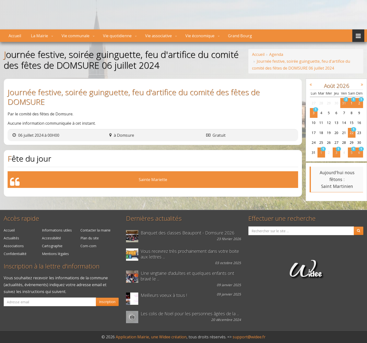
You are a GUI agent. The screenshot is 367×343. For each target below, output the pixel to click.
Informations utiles (57, 230)
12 (329, 122)
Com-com (88, 246)
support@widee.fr (249, 337)
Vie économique (200, 35)
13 (337, 122)
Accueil (15, 35)
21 (344, 132)
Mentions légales (55, 253)
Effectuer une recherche (282, 218)
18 (321, 132)
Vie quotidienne (117, 35)
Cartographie (52, 246)
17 (314, 132)
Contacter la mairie (95, 230)
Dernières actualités (154, 218)
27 (314, 103)
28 (321, 103)
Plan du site (89, 238)
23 (359, 132)
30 (337, 103)
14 (344, 122)
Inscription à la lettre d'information (52, 266)
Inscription (107, 301)
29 (329, 103)
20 (337, 132)
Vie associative (158, 35)
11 (321, 122)
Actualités (11, 238)
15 (352, 122)
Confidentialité (15, 253)
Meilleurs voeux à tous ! (164, 295)
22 (352, 132)
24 (314, 142)
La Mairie (39, 35)
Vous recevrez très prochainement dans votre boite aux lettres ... (190, 254)
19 (329, 132)
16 (359, 122)
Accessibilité (51, 238)
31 (344, 103)
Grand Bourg (240, 35)
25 (321, 142)
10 (314, 122)
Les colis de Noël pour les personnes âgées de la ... (190, 314)
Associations (14, 246)
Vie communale (75, 35)
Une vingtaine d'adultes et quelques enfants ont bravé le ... (187, 276)
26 (329, 142)
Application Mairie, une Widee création (151, 337)
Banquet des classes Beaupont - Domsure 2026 (187, 233)
